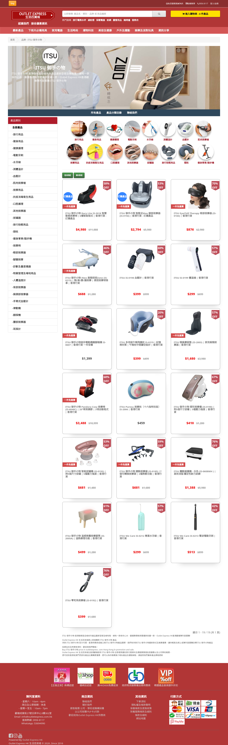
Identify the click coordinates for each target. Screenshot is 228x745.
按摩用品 (74, 162)
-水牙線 (16, 162)
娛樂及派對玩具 (144, 30)
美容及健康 (105, 30)
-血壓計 (16, 176)
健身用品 (96, 139)
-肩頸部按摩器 (20, 294)
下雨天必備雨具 (37, 30)
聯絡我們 (132, 112)
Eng (12, 3)
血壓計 (185, 139)
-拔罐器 (16, 218)
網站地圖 (141, 718)
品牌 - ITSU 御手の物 (31, 39)
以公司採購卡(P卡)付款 (87, 711)
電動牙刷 (132, 139)
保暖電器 (100, 20)
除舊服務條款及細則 (141, 711)
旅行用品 (79, 139)
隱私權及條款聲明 (140, 704)
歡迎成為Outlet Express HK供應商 (87, 715)
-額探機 (16, 315)
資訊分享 (163, 30)
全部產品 (17, 127)
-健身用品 (17, 141)
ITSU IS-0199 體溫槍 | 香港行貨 (191, 277)
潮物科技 (88, 30)
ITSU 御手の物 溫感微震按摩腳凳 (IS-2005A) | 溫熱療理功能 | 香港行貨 (85, 537)
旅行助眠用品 (168, 162)
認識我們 (23, 23)
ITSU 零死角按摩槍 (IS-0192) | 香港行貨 (86, 600)
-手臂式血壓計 (20, 301)
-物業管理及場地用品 (24, 273)
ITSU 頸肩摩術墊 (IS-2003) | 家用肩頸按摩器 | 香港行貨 (195, 344)
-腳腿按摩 (17, 259)
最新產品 (18, 30)
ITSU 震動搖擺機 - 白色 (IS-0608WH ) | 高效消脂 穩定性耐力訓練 (195, 473)
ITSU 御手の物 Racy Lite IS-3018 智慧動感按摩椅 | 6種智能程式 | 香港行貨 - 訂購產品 (86, 216)
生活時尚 (72, 30)
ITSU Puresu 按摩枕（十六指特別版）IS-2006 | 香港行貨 (140, 408)
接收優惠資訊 (39, 23)
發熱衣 (135, 20)
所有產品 (96, 112)
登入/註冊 (214, 3)
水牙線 (150, 139)
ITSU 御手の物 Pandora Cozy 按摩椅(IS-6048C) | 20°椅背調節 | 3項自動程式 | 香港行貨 (86, 409)
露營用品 (117, 20)
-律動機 (16, 308)
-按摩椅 (16, 245)
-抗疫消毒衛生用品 (22, 197)
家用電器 (57, 30)
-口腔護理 (17, 204)
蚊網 (109, 20)
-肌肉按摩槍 (19, 183)
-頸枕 (15, 231)
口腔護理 (115, 162)
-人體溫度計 (19, 280)
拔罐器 (150, 162)
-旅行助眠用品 (20, 224)
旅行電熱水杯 (79, 20)
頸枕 (186, 162)
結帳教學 (190, 3)
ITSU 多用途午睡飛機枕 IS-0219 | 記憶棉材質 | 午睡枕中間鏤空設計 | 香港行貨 (141, 344)
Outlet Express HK (32, 739)
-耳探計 (16, 329)
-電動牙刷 (17, 155)
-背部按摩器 (19, 287)
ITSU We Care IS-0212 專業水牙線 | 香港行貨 (141, 537)
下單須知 (141, 701)
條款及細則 (141, 715)
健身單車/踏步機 (206, 162)
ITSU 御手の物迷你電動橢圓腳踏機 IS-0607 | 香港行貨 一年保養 (85, 344)
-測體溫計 (17, 169)
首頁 (12, 39)
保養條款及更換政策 (141, 708)
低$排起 (67, 175)
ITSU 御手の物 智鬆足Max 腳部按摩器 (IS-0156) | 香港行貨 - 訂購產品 (140, 214)
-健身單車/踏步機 (22, 238)
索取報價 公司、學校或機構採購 (87, 708)
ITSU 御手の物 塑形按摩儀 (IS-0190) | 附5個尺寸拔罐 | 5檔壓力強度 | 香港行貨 (194, 409)
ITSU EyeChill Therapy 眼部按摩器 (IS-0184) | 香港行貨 (195, 214)
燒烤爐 (127, 20)
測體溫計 (167, 139)
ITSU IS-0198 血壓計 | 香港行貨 (137, 277)
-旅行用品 (17, 134)
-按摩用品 (17, 190)
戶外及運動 (123, 30)
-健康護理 (17, 148)
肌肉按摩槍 (203, 139)
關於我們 (87, 704)
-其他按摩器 (19, 211)
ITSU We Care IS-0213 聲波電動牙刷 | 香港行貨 (194, 537)
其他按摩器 (132, 162)
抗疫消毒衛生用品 (95, 162)
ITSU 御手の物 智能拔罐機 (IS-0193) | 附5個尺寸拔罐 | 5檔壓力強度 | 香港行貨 (85, 474)
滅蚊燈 (91, 20)
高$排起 (79, 175)
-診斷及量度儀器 (21, 266)
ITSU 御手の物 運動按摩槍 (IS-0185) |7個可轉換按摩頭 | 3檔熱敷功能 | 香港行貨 (141, 474)
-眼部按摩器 (19, 252)
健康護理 (114, 139)
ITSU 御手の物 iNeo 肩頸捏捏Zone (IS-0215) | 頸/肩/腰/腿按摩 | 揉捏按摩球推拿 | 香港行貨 (86, 280)
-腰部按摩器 (19, 322)
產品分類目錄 (114, 112)
